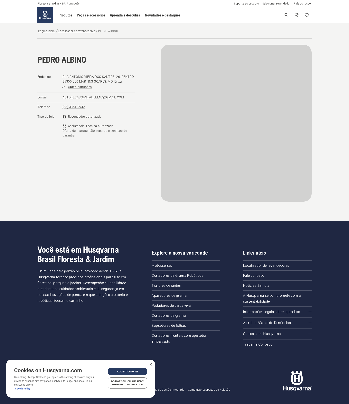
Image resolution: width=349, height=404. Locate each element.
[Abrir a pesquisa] (286, 15)
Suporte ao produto (246, 3)
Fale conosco (302, 3)
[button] (65, 15)
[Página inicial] (45, 15)
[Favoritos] (307, 15)
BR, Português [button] (71, 3)
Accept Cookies (127, 371)
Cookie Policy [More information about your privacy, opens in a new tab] (22, 388)
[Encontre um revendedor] (296, 15)
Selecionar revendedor (276, 3)
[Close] (150, 364)
